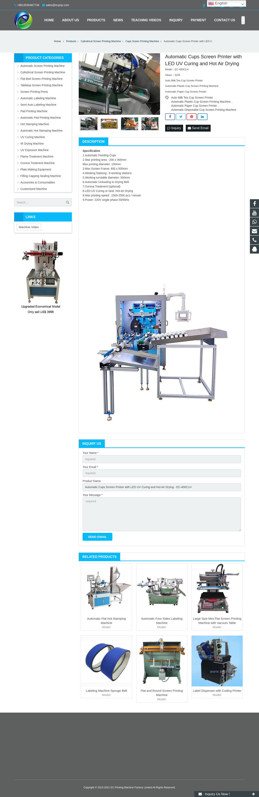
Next (155, 84)
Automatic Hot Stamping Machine (41, 130)
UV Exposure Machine (34, 150)
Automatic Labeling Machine (38, 98)
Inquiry (174, 128)
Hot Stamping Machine (34, 124)
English (217, 3)
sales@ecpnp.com (57, 5)
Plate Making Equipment (35, 169)
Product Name (92, 481)
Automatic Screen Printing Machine (42, 65)
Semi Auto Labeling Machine (38, 104)
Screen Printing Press (34, 91)
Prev (84, 84)
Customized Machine (33, 188)
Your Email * (90, 467)
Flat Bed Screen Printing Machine (41, 78)
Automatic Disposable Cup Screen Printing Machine (203, 109)
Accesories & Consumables (37, 182)
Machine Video (29, 227)
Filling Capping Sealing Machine (40, 176)
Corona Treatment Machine (37, 163)
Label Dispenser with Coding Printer (217, 690)
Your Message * (92, 495)
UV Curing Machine (32, 137)
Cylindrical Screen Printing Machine (42, 72)
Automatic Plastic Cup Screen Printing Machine (200, 101)
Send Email (198, 128)
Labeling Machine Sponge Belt (106, 690)
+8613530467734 (28, 5)
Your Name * (91, 452)
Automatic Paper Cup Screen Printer (194, 105)
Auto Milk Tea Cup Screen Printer (192, 97)
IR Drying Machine (32, 143)
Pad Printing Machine (33, 111)
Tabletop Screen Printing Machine (41, 85)
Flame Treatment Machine (36, 156)
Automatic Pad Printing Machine (40, 117)
